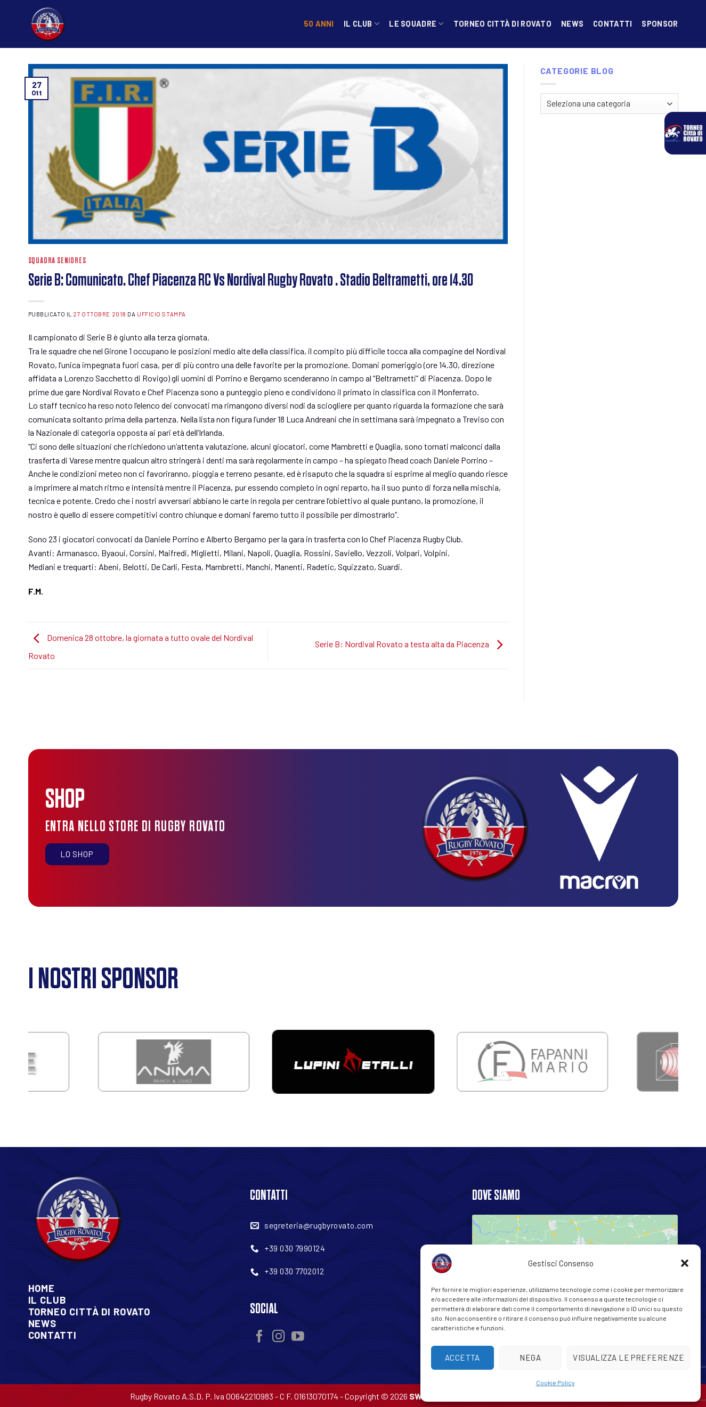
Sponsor (660, 23)
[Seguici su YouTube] (297, 1337)
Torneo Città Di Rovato (89, 1311)
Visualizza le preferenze (628, 1357)
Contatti (612, 23)
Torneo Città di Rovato (502, 23)
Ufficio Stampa (161, 314)
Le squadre (416, 24)
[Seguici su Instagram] (278, 1337)
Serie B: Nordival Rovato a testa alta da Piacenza (411, 644)
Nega (530, 1357)
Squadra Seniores (57, 261)
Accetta (462, 1357)
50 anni (319, 23)
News (572, 23)
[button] (684, 1263)
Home (41, 1288)
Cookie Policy (555, 1382)
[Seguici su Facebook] (259, 1337)
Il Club (362, 24)
